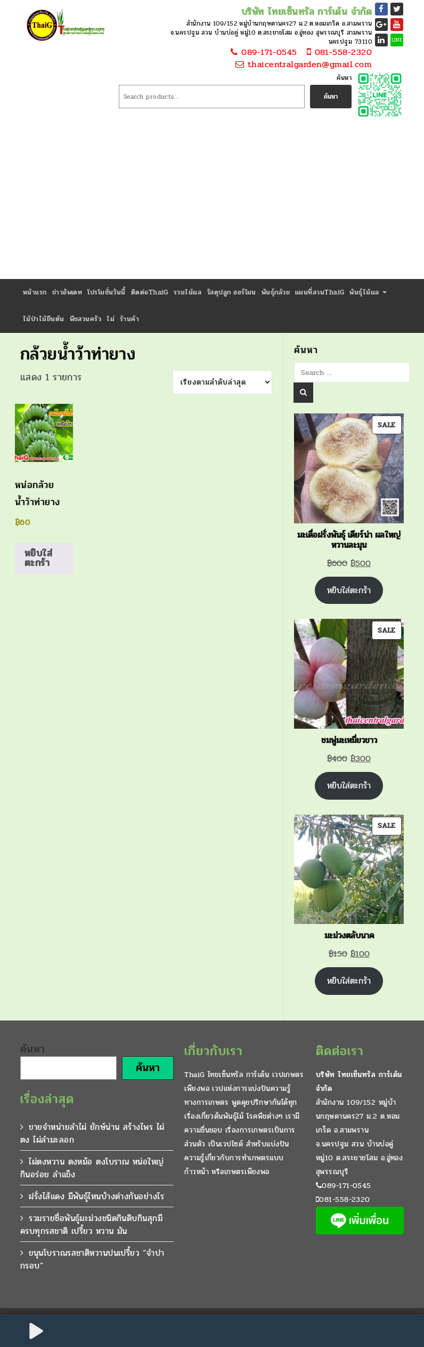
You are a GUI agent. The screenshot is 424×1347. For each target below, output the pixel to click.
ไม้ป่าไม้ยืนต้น (43, 319)
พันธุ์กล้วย (276, 292)
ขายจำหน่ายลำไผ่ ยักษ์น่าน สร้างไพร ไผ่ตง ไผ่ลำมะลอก (92, 1133)
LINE (397, 40)
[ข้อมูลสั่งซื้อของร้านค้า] (222, 382)
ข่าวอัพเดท (67, 292)
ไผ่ (111, 319)
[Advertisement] (212, 199)
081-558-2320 (336, 52)
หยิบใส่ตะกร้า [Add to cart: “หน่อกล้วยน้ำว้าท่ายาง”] (38, 558)
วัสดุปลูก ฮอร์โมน (231, 292)
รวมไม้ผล (187, 292)
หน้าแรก (35, 292)
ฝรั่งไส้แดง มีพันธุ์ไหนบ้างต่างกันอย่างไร (96, 1196)
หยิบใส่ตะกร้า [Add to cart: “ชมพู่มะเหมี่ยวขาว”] (349, 785)
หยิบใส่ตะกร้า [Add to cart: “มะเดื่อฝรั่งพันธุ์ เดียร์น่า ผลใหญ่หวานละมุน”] (349, 590)
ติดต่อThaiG (149, 292)
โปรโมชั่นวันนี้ (106, 292)
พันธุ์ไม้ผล (368, 292)
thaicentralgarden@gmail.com (302, 65)
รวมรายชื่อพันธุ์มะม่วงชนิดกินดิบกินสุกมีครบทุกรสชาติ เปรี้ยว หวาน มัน (91, 1224)
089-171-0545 (262, 52)
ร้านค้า (129, 319)
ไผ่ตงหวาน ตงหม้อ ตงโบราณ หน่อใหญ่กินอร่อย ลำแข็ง (92, 1168)
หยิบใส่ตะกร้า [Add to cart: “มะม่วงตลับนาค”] (349, 980)
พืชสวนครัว (86, 319)
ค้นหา (344, 78)
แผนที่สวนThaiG (319, 292)
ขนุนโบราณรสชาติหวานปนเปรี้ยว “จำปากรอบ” (92, 1259)
